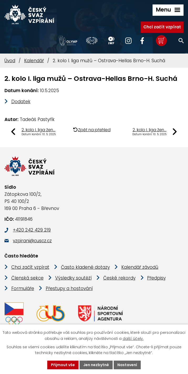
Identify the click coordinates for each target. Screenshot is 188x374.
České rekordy (119, 278)
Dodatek (20, 101)
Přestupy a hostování (69, 288)
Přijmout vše (63, 364)
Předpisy (156, 278)
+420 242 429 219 (32, 230)
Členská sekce (27, 278)
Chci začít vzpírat (162, 27)
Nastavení (127, 364)
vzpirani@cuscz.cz (32, 241)
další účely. (133, 338)
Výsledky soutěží (73, 278)
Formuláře (22, 288)
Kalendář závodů (139, 267)
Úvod (9, 60)
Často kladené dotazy (85, 267)
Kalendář (34, 60)
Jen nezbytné (96, 364)
